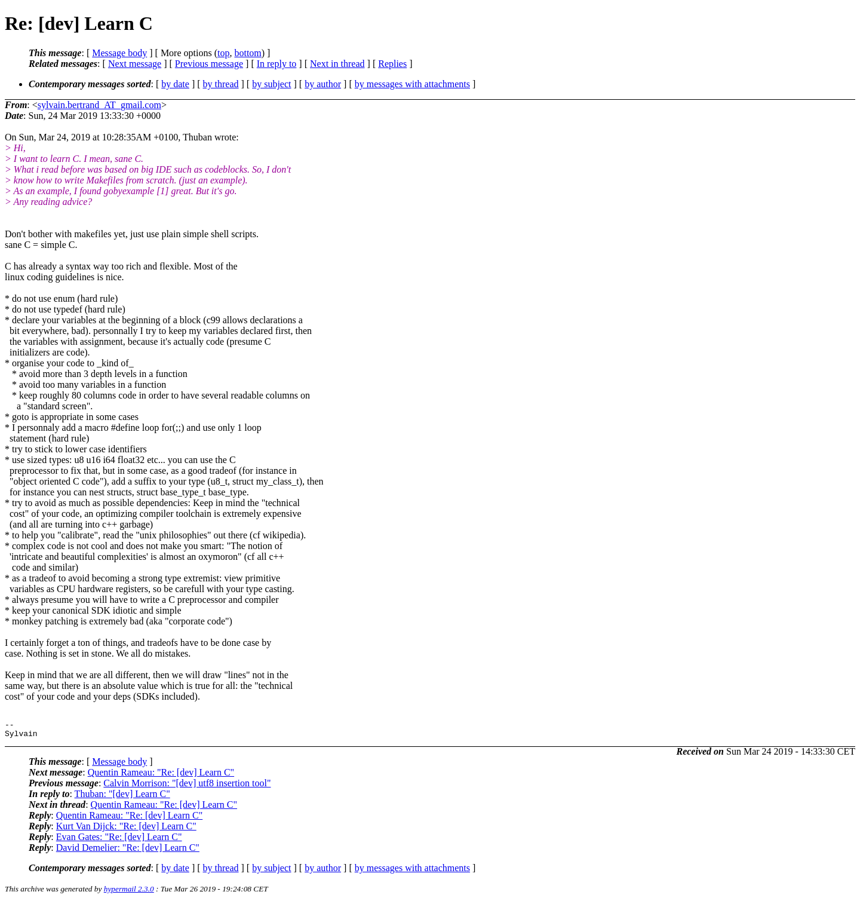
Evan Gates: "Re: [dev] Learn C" (119, 840)
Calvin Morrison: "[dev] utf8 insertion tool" (187, 787)
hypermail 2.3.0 (129, 892)
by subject (271, 84)
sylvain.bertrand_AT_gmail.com (99, 105)
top (223, 53)
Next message (134, 64)
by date (175, 84)
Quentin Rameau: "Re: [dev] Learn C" (161, 776)
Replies (392, 64)
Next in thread (337, 64)
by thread (221, 84)
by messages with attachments (412, 84)
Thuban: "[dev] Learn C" (122, 797)
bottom (247, 53)
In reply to (277, 64)
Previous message (209, 64)
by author (323, 84)
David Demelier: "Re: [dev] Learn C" (127, 851)
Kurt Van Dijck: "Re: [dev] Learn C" (126, 830)
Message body (119, 53)
